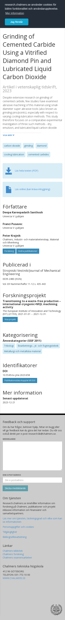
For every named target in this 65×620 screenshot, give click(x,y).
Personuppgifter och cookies (18, 526)
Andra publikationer (27, 251)
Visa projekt (10, 319)
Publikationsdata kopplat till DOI (20, 380)
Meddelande (9, 439)
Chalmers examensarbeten (17, 557)
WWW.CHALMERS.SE (14, 578)
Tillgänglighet (10, 531)
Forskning (9, 251)
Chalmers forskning (13, 554)
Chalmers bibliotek (13, 550)
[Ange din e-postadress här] (32, 480)
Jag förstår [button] (16, 22)
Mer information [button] (14, 13)
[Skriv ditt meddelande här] (32, 456)
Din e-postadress (12, 475)
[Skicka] (15, 488)
